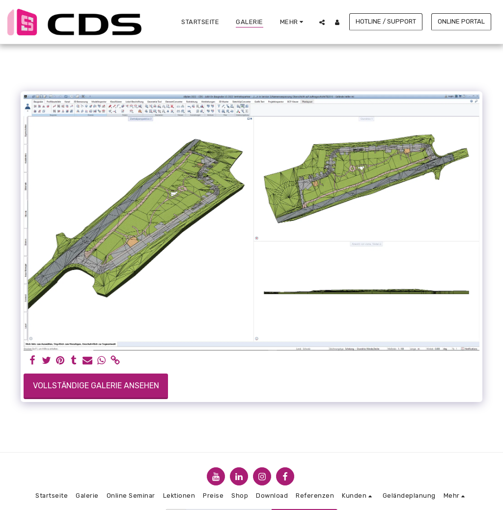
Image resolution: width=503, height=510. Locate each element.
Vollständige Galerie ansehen (96, 385)
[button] (322, 22)
